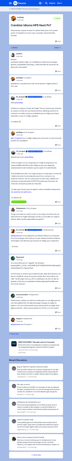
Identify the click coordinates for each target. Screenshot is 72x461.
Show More (14, 334)
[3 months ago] (32, 377)
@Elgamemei (15, 324)
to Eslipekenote (48, 230)
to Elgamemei (33, 295)
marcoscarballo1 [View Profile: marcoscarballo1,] (22, 295)
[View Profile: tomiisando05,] (14, 439)
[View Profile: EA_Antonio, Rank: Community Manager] (13, 231)
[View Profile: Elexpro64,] (14, 386)
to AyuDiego (47, 97)
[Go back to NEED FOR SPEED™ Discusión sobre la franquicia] (39, 342)
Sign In (59, 3)
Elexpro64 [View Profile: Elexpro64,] (20, 394)
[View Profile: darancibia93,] (14, 404)
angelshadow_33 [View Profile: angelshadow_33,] (22, 430)
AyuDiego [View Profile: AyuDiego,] (20, 17)
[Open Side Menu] (10, 3)
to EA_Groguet (28, 132)
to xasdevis (27, 78)
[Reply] (58, 41)
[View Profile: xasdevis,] (13, 55)
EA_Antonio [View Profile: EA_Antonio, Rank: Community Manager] (20, 230)
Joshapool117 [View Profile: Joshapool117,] (21, 377)
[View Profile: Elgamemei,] (13, 258)
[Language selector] (41, 3)
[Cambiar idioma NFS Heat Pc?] (19, 56)
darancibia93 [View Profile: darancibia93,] (21, 412)
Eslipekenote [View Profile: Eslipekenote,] (20, 208)
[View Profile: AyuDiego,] (13, 18)
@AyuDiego (18, 102)
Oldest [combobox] (57, 48)
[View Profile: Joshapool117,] (14, 368)
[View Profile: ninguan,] (13, 320)
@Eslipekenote (16, 236)
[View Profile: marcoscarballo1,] (13, 296)
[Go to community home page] (19, 3)
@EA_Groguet (16, 138)
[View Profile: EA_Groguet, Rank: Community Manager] (13, 98)
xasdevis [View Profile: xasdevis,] (19, 54)
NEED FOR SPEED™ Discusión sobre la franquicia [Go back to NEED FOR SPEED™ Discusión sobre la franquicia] (24, 9)
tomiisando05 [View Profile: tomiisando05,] (21, 447)
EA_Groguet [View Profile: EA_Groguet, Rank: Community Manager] (20, 97)
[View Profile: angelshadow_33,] (14, 421)
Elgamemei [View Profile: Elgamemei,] (20, 257)
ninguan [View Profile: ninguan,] (19, 319)
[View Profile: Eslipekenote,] (13, 210)
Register (52, 3)
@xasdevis (15, 83)
